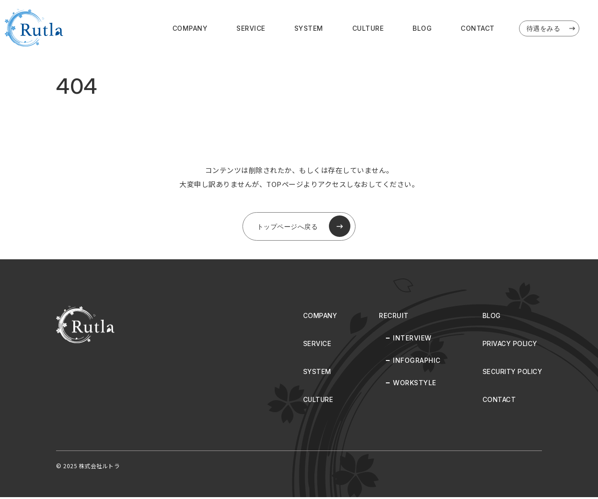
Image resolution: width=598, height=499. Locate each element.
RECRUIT (391, 317)
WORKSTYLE (412, 384)
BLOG (422, 29)
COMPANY (190, 29)
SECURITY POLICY (511, 373)
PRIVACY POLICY (508, 345)
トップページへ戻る (303, 227)
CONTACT (478, 29)
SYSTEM (308, 29)
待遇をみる (552, 29)
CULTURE (368, 29)
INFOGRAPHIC (414, 362)
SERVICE (250, 29)
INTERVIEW (409, 340)
